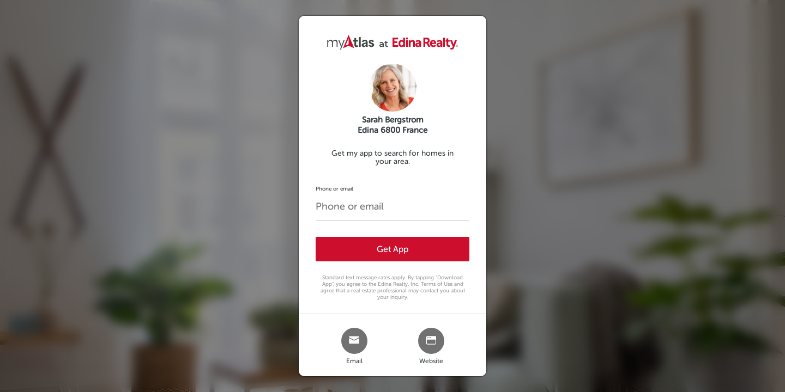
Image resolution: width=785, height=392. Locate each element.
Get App (392, 249)
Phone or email (334, 189)
